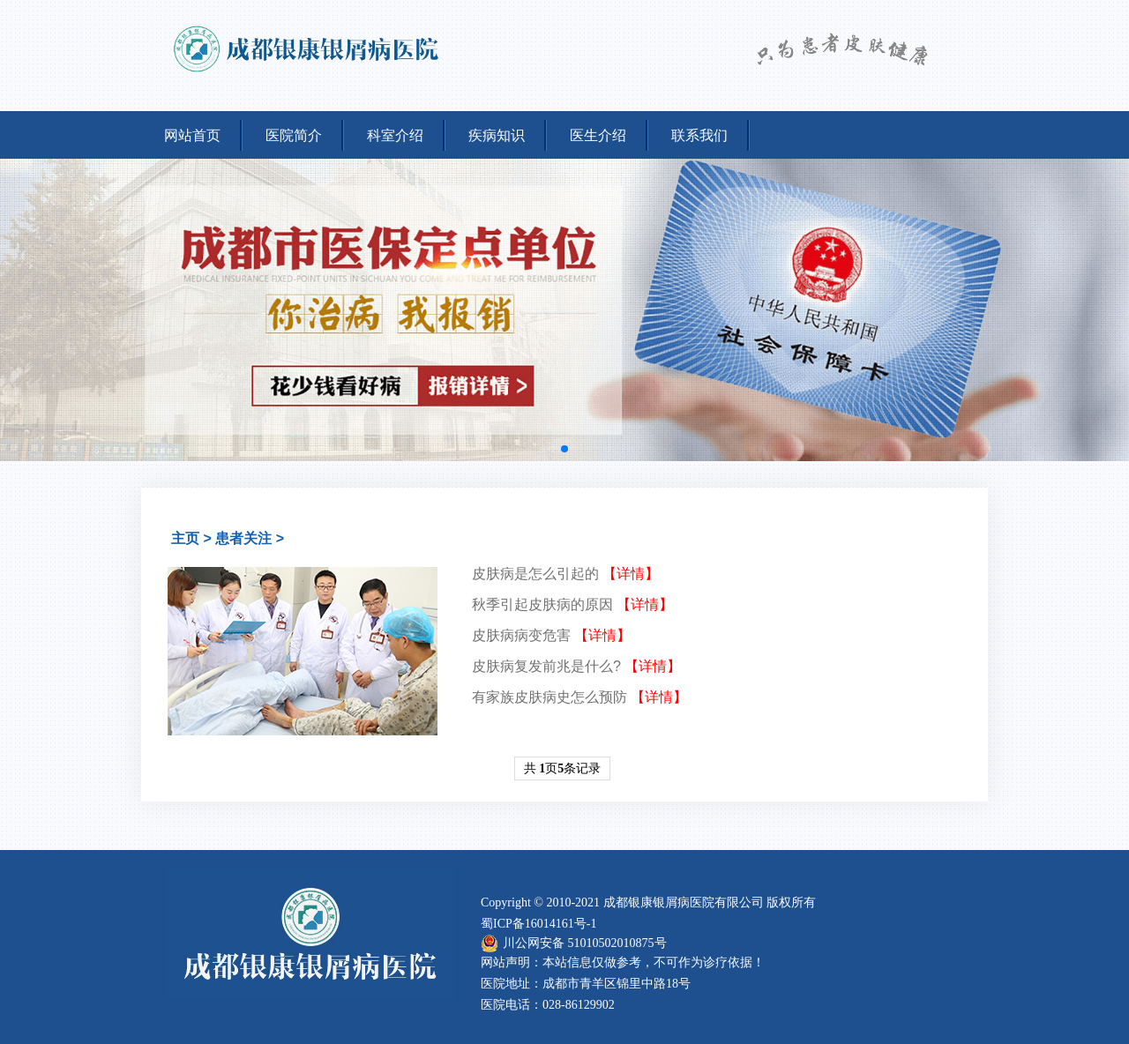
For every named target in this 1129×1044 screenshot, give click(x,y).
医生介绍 (598, 135)
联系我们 (699, 135)
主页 (185, 538)
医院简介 (293, 135)
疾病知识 (496, 135)
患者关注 (243, 538)
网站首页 (192, 135)
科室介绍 (395, 135)
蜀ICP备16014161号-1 (538, 923)
